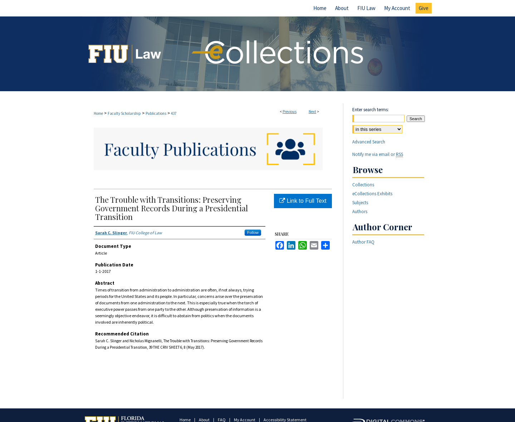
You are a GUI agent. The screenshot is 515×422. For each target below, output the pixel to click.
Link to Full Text (302, 201)
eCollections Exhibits (372, 194)
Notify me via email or (377, 154)
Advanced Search (368, 142)
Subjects (360, 203)
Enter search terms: (370, 110)
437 (173, 113)
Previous (289, 111)
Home (98, 113)
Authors (359, 211)
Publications (156, 113)
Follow (253, 232)
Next (312, 111)
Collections (363, 185)
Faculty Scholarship (124, 113)
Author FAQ (363, 242)
